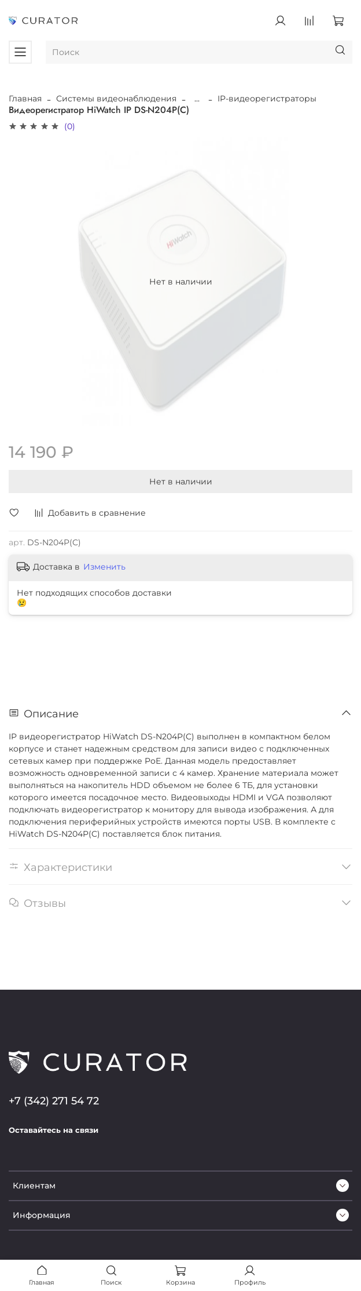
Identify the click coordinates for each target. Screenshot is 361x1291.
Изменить (104, 566)
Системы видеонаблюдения (116, 98)
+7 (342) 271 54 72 (54, 1100)
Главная (25, 98)
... (197, 98)
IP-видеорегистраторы (267, 98)
